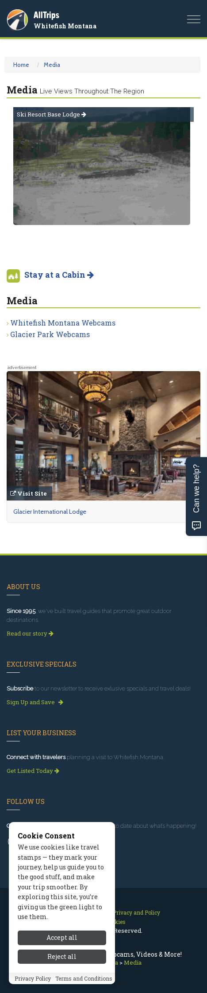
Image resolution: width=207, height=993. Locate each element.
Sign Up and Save (35, 702)
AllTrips (46, 15)
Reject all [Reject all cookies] (62, 956)
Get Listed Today (33, 771)
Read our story (30, 633)
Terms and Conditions (83, 978)
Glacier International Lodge (49, 512)
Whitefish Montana (65, 26)
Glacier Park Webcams (50, 334)
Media (52, 64)
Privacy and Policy (136, 912)
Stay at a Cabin (59, 274)
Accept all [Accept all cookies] (61, 937)
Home (21, 64)
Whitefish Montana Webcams (62, 322)
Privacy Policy (33, 978)
